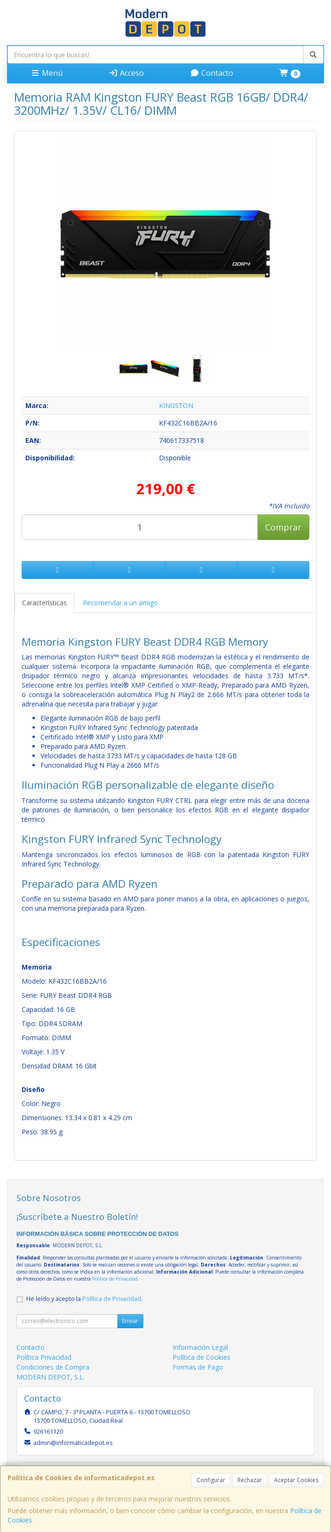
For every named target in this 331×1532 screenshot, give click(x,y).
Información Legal (200, 1347)
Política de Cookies (201, 1357)
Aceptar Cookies (296, 1480)
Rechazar (249, 1480)
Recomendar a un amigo (120, 602)
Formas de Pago (198, 1367)
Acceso (126, 73)
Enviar (130, 1321)
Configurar (211, 1480)
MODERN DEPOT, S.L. (50, 1376)
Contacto (211, 73)
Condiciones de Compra (52, 1367)
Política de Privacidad (115, 1278)
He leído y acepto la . (84, 1299)
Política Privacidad (43, 1357)
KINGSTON (176, 405)
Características (44, 602)
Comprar (283, 527)
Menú (47, 73)
